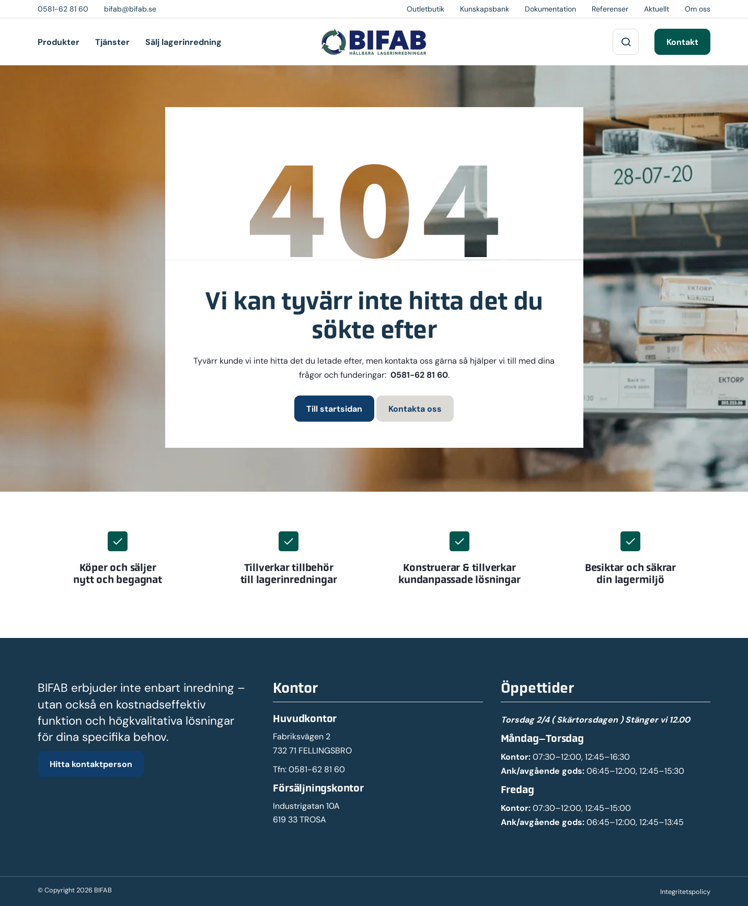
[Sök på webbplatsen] (626, 42)
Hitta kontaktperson (91, 764)
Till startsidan (334, 408)
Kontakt (682, 42)
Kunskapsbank (484, 9)
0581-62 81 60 (419, 374)
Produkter (58, 42)
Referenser (610, 9)
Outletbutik (425, 9)
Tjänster (112, 42)
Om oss (697, 9)
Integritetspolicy (685, 892)
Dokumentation (550, 9)
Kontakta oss (415, 408)
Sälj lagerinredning (183, 42)
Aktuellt (656, 9)
